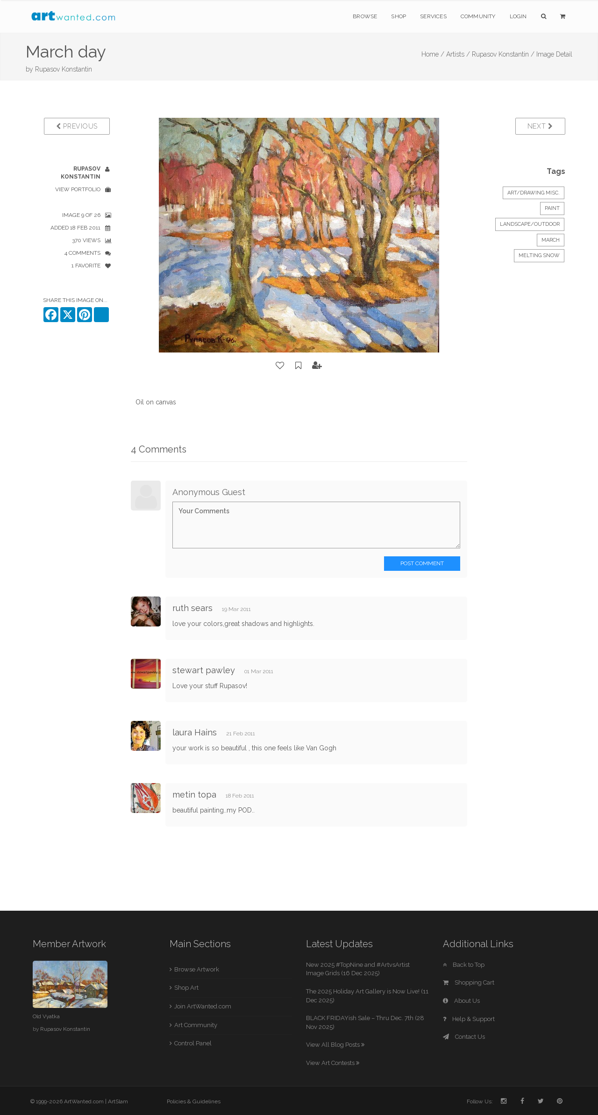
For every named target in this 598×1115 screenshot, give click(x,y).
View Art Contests (332, 1062)
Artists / (458, 54)
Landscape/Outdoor (530, 224)
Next (540, 126)
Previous (77, 126)
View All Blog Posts (335, 1044)
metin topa (194, 794)
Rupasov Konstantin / (503, 54)
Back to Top (463, 964)
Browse (365, 16)
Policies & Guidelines (194, 1101)
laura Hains (194, 732)
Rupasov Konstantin (63, 69)
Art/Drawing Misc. (533, 193)
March (550, 240)
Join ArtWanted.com (202, 1006)
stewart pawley (203, 670)
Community (478, 16)
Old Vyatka (46, 1016)
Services (433, 16)
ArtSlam (118, 1101)
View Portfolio (77, 189)
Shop (398, 16)
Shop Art (186, 987)
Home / (432, 54)
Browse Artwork (196, 969)
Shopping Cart (468, 982)
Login (518, 16)
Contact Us (464, 1036)
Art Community (195, 1025)
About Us (461, 1000)
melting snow (539, 255)
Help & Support (469, 1018)
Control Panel (193, 1043)
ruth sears (192, 608)
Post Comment (422, 563)
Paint (552, 208)
